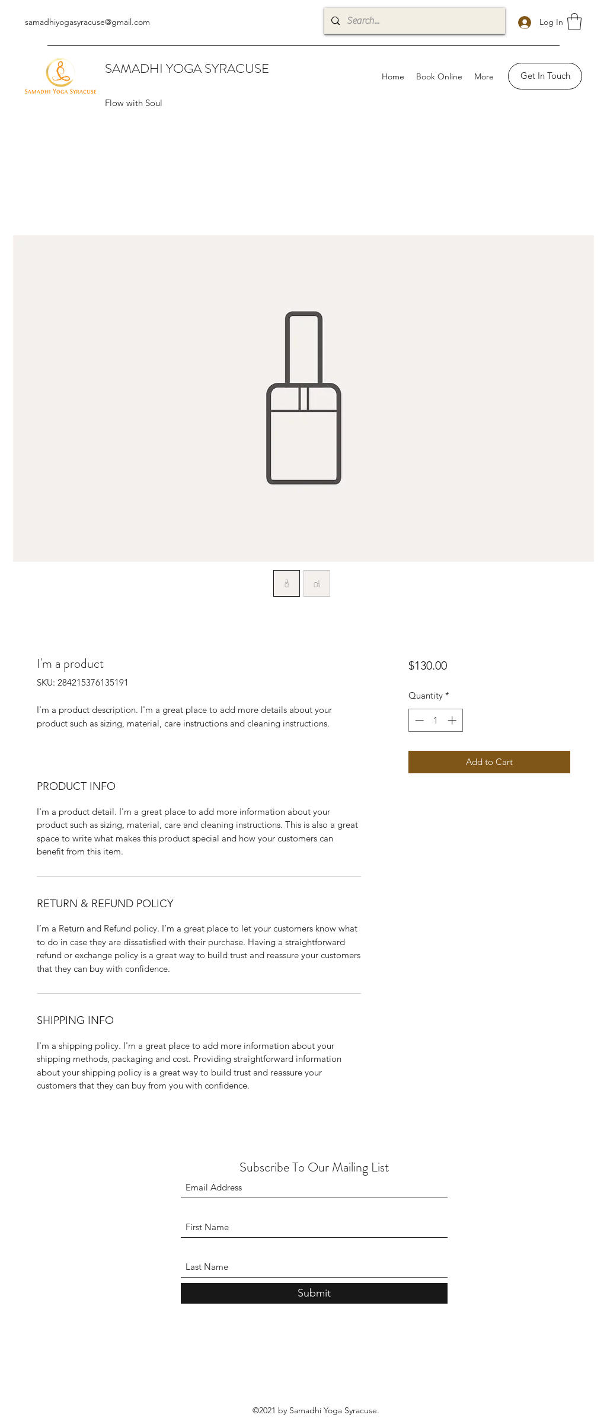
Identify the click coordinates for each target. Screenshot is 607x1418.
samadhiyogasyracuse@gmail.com (87, 22)
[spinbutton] (435, 720)
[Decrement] (418, 720)
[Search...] (413, 21)
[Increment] (453, 720)
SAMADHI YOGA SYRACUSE (187, 68)
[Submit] (314, 1293)
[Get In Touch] (545, 76)
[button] (574, 21)
